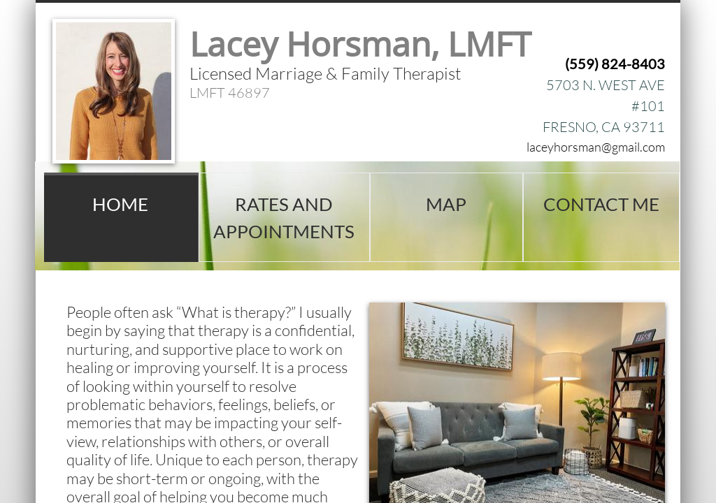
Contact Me (601, 204)
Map (446, 204)
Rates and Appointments (284, 217)
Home (120, 204)
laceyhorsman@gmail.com (596, 146)
